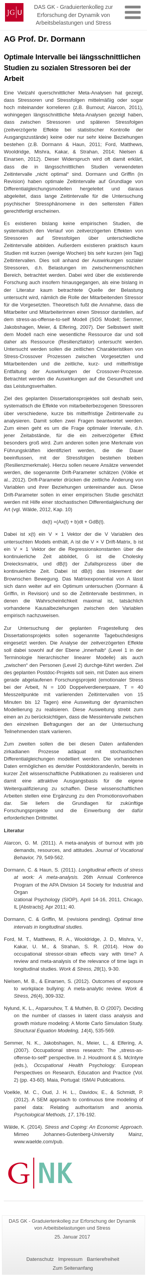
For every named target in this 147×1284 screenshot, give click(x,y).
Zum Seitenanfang (73, 1268)
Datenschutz (40, 1259)
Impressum (70, 1259)
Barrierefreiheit (103, 1259)
